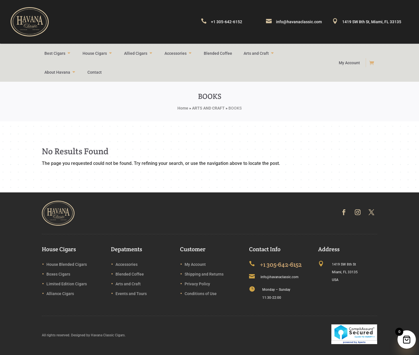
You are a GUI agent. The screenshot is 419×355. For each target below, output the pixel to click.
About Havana (57, 72)
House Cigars (95, 53)
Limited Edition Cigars (66, 284)
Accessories (176, 53)
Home (182, 108)
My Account (349, 63)
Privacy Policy (197, 284)
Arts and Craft (256, 53)
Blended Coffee (218, 53)
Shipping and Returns (204, 274)
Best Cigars (54, 53)
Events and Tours (131, 293)
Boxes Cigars (58, 274)
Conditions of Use (201, 293)
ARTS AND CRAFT (208, 108)
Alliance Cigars (60, 293)
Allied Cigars (135, 53)
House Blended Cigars (66, 264)
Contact (94, 72)
